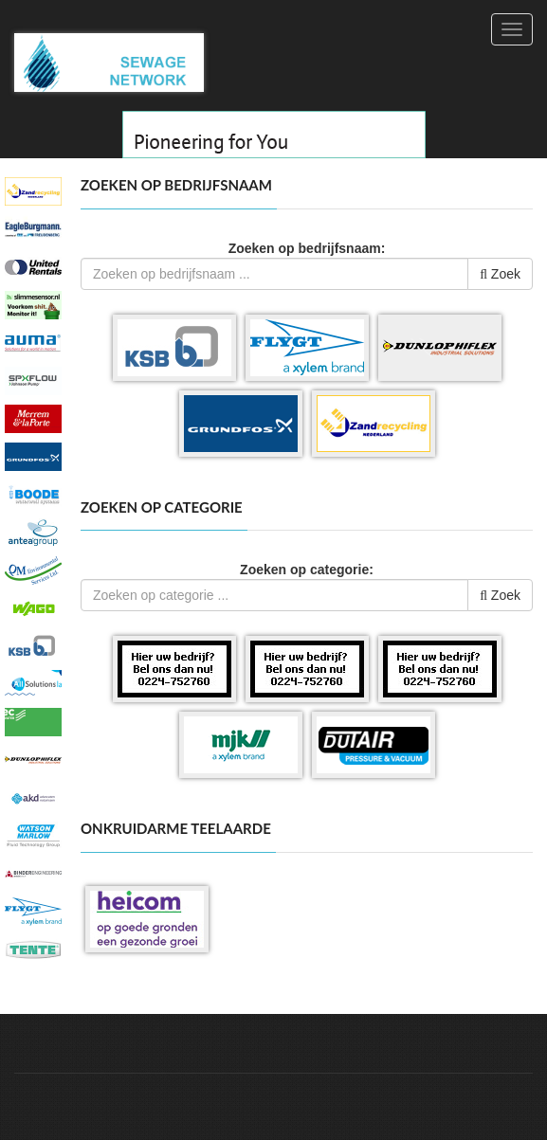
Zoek (500, 273)
